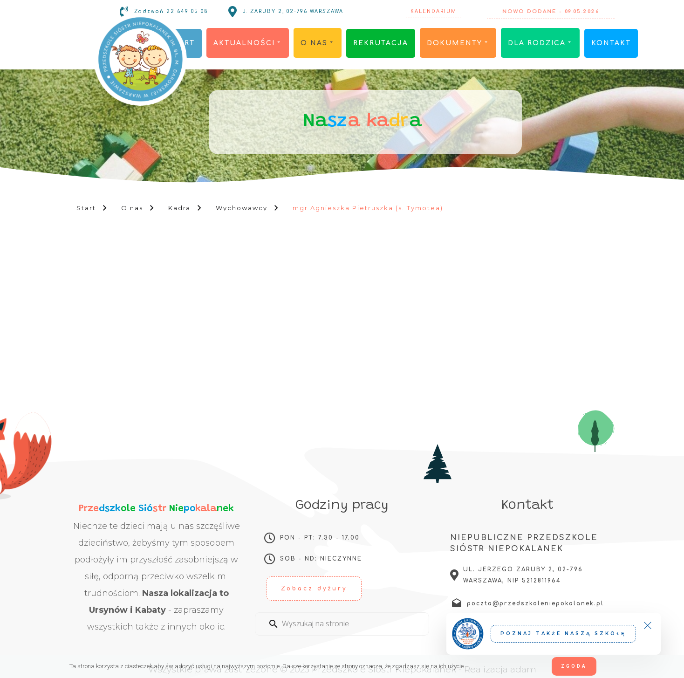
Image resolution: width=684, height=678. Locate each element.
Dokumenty (458, 43)
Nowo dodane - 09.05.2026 (551, 11)
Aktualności (247, 43)
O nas (318, 43)
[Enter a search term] (350, 623)
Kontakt (611, 43)
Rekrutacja (380, 43)
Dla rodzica (540, 43)
